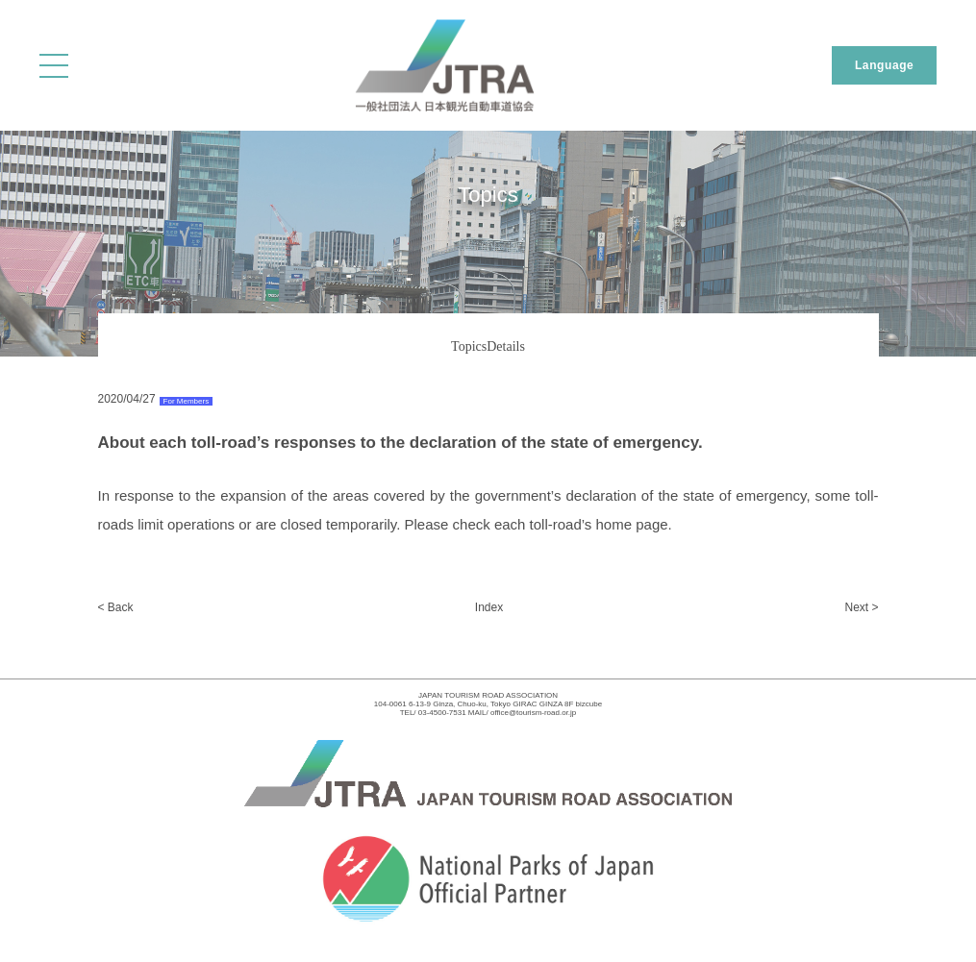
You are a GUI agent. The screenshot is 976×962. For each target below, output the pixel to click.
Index (489, 607)
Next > (861, 607)
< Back (116, 607)
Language (884, 65)
